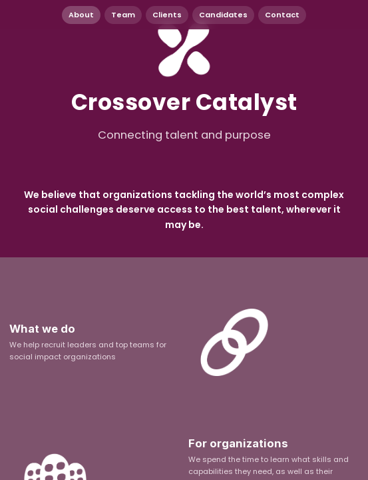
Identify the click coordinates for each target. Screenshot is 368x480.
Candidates (223, 14)
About (81, 14)
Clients (167, 14)
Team (123, 14)
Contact (282, 14)
